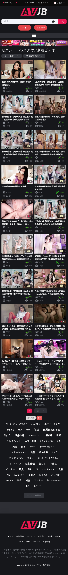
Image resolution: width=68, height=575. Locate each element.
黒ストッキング (54, 480)
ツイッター (9, 469)
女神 (61, 469)
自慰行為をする (51, 429)
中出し (30, 458)
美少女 (7, 435)
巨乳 (23, 446)
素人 (21, 469)
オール (33, 447)
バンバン (55, 475)
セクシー (37, 486)
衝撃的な (10, 430)
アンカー (38, 480)
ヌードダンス (48, 469)
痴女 (20, 429)
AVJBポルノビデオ (33, 565)
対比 (28, 480)
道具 (27, 486)
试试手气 (8, 2)
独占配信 (30, 463)
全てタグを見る (34, 495)
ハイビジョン (16, 458)
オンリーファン (34, 435)
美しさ (42, 463)
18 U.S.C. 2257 (24, 541)
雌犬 (14, 446)
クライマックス (46, 441)
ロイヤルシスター (18, 452)
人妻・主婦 (30, 441)
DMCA (57, 536)
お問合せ (41, 536)
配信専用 (43, 475)
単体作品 (20, 435)
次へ (39, 411)
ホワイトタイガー (53, 424)
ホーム (10, 536)
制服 (28, 429)
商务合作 (46, 541)
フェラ (55, 452)
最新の (59, 435)
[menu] (34, 35)
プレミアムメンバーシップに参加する (33, 2)
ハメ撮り (36, 424)
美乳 (33, 452)
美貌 (30, 469)
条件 (50, 536)
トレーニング (15, 464)
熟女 (19, 480)
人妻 (59, 441)
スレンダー (19, 475)
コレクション (13, 441)
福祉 (36, 429)
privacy (36, 541)
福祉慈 (48, 435)
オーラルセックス (47, 447)
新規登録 (40, 27)
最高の (31, 475)
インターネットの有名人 (16, 424)
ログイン (24, 27)
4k (8, 475)
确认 (39, 418)
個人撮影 (43, 452)
